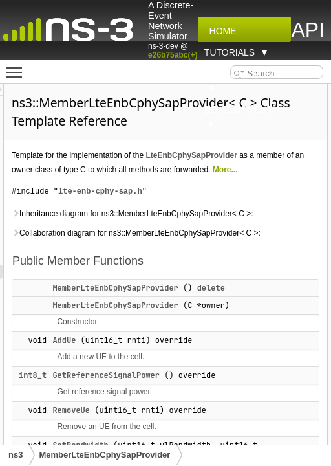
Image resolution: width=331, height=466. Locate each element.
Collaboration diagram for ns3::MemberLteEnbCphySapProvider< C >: (244, 322)
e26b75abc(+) (172, 55)
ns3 (15, 455)
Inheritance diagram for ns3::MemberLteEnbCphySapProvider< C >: (244, 274)
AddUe (225, 444)
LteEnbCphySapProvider (218, 187)
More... (269, 216)
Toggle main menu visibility (17, 66)
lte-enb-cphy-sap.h (261, 237)
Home (220, 31)
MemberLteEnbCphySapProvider (104, 455)
